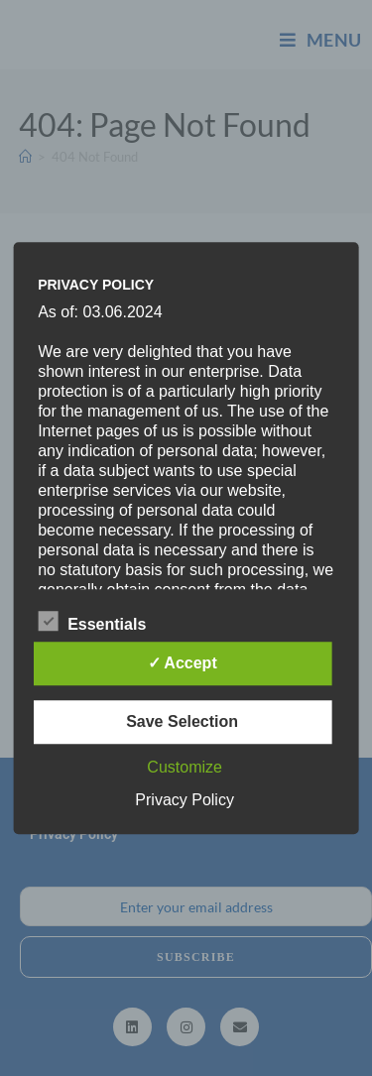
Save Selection (182, 721)
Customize (184, 767)
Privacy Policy (184, 799)
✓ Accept (182, 663)
